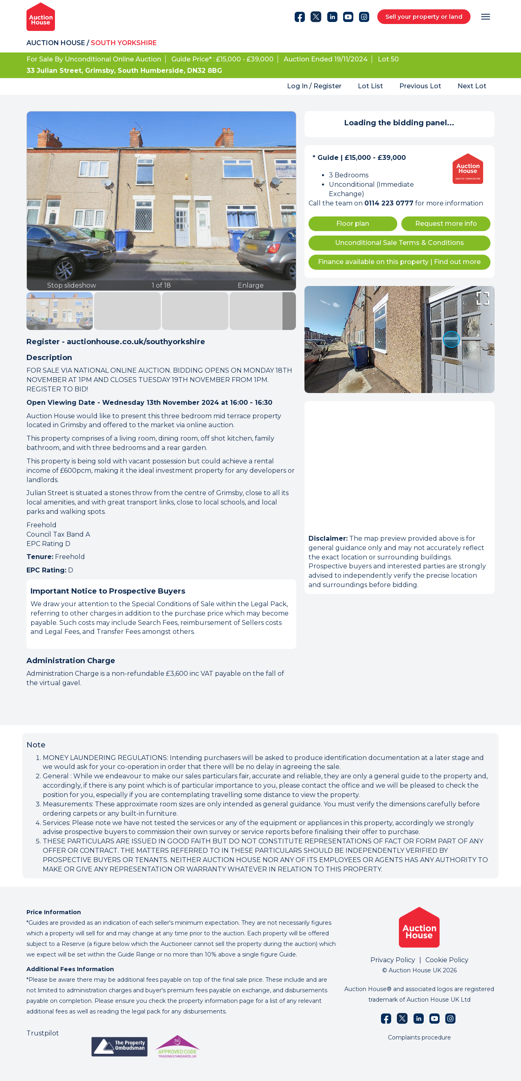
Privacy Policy (392, 960)
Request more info (446, 223)
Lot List (370, 86)
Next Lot (472, 86)
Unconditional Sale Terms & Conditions (399, 243)
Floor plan (352, 223)
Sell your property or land (423, 16)
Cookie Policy (446, 960)
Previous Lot (420, 86)
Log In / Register (314, 86)
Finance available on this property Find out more (399, 262)
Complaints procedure (419, 1037)
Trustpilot (42, 1033)
